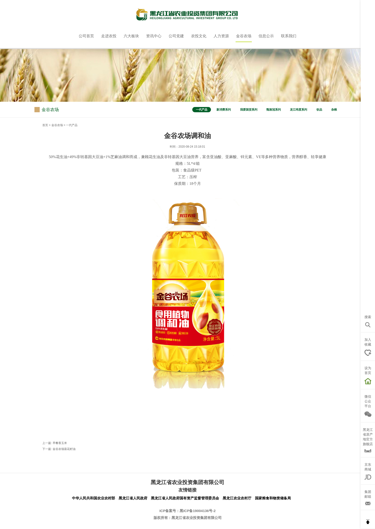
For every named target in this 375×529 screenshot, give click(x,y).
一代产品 (201, 109)
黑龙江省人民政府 (133, 498)
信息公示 (266, 36)
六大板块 (131, 36)
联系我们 (288, 36)
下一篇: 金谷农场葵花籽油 (59, 449)
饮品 (319, 109)
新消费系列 (223, 109)
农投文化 (198, 36)
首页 (45, 125)
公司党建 (176, 36)
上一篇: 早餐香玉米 (54, 443)
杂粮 (334, 109)
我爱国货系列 (248, 109)
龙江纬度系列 (298, 109)
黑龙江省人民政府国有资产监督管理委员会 (185, 498)
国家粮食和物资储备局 (273, 498)
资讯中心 (153, 36)
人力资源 (221, 36)
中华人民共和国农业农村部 (93, 498)
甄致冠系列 (273, 109)
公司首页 (86, 36)
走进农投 (108, 36)
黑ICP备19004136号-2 (197, 511)
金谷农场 (243, 36)
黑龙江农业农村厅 (237, 498)
